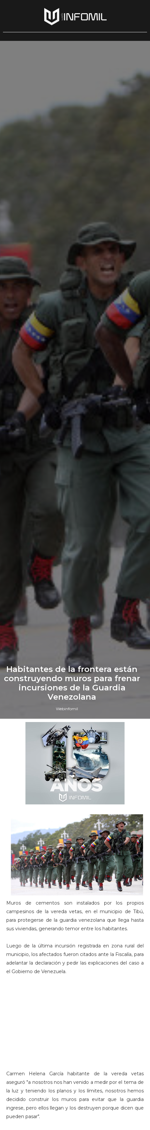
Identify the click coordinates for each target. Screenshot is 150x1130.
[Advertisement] (75, 1025)
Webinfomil (67, 708)
